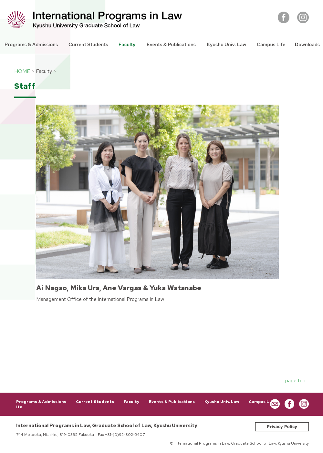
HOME (22, 71)
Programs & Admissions (41, 401)
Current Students (95, 401)
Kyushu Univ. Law (221, 401)
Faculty (131, 401)
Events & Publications (172, 401)
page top (295, 380)
